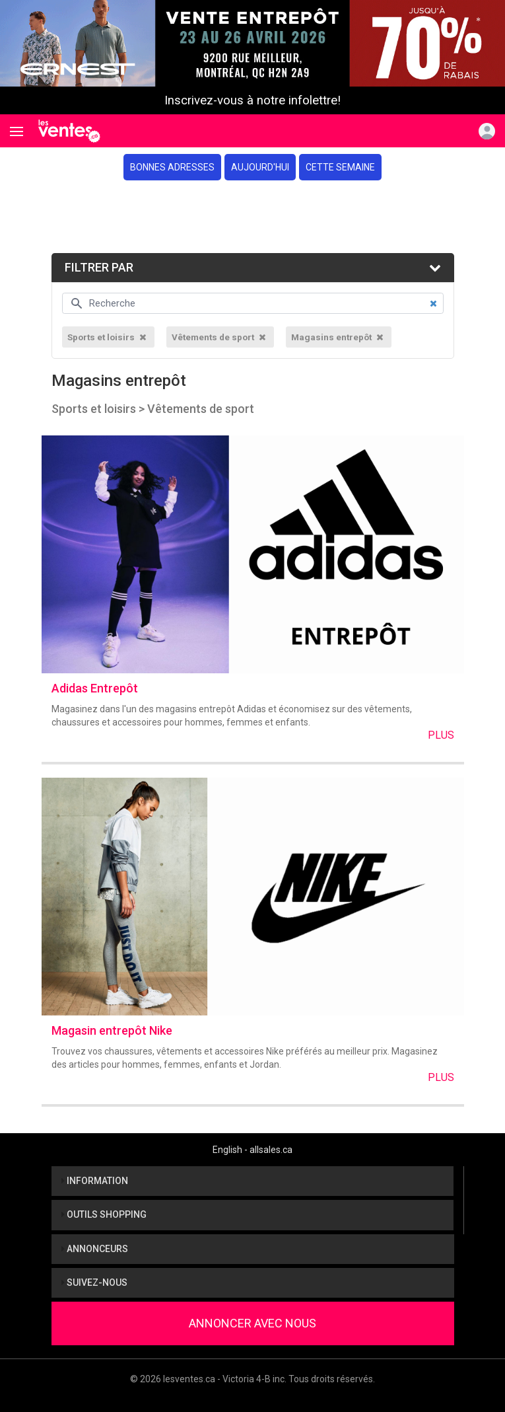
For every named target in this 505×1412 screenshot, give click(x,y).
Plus (441, 735)
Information (94, 1180)
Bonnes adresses (172, 167)
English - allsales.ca (252, 1149)
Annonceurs (94, 1249)
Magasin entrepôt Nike (111, 1030)
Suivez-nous (94, 1282)
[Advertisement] (252, 216)
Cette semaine (340, 167)
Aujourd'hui (260, 167)
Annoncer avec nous (252, 1323)
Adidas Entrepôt (94, 688)
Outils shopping (104, 1214)
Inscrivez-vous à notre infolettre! (252, 100)
